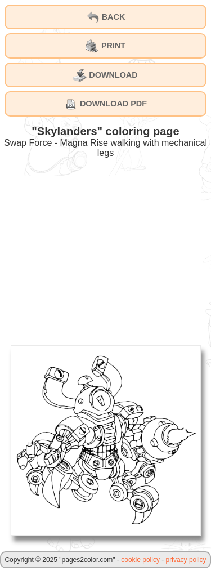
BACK (105, 17)
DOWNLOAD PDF (105, 104)
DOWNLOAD (105, 75)
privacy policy (186, 560)
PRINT (105, 46)
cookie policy (140, 560)
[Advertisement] (105, 255)
